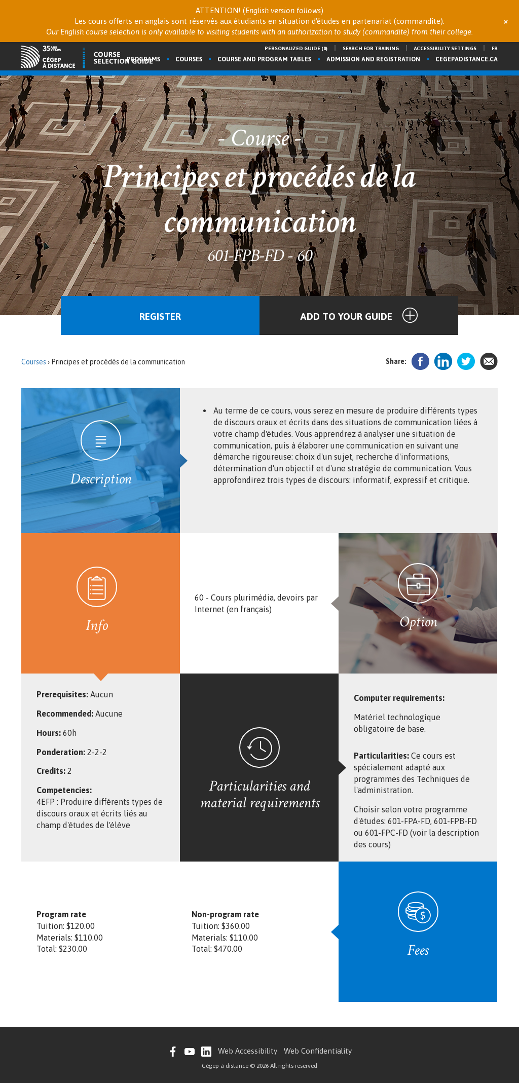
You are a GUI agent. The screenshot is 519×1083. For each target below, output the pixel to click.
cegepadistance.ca (466, 59)
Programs (143, 59)
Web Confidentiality (318, 1051)
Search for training (371, 48)
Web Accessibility (247, 1051)
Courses (188, 59)
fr (495, 48)
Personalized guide (296, 48)
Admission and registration (373, 59)
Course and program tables (264, 59)
